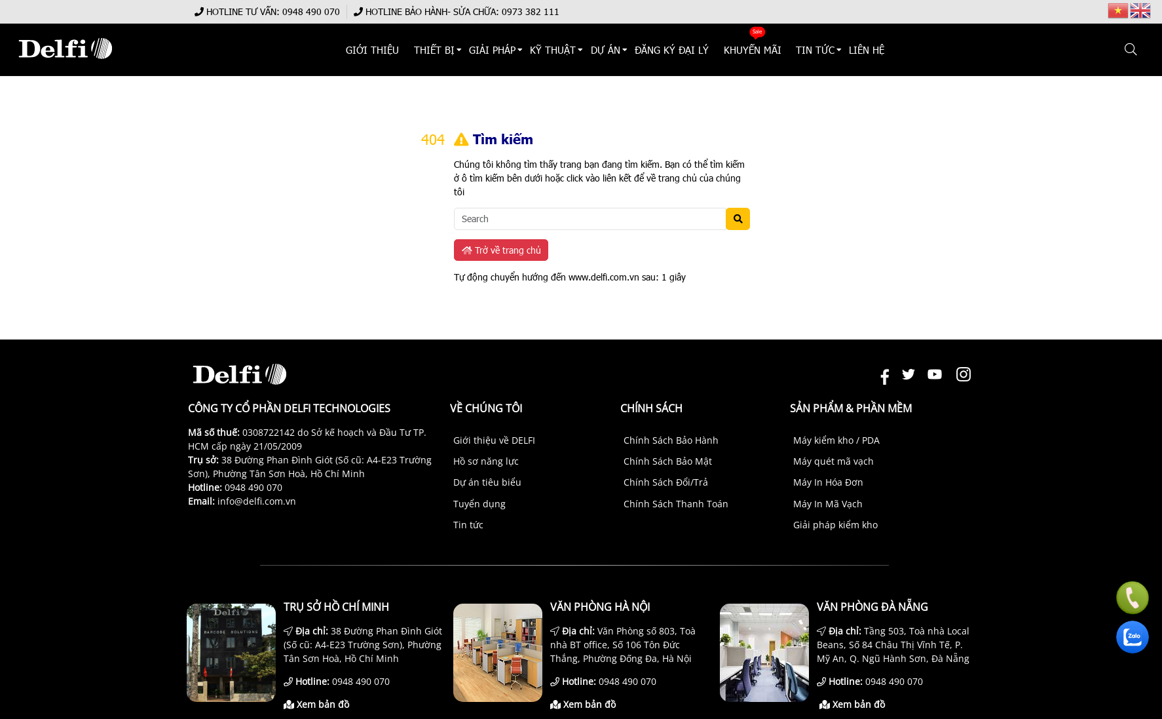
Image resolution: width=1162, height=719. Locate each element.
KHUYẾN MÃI (752, 50)
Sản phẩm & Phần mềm (851, 408)
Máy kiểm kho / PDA (836, 440)
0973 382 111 (530, 11)
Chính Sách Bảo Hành (671, 440)
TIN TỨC (815, 50)
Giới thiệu (373, 50)
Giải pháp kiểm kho (835, 524)
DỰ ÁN (605, 50)
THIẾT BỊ (434, 50)
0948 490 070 (311, 11)
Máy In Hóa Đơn (828, 482)
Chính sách (651, 408)
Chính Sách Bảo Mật (668, 461)
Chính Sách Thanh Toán (676, 503)
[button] (1131, 49)
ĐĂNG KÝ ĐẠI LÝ (672, 50)
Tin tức (468, 524)
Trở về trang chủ (501, 250)
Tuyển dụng (479, 503)
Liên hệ (867, 50)
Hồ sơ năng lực (486, 461)
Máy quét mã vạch (833, 461)
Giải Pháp (492, 50)
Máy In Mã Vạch (828, 503)
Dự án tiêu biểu (487, 482)
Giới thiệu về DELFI (494, 440)
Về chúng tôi (486, 408)
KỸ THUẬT (553, 50)
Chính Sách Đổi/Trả (666, 482)
